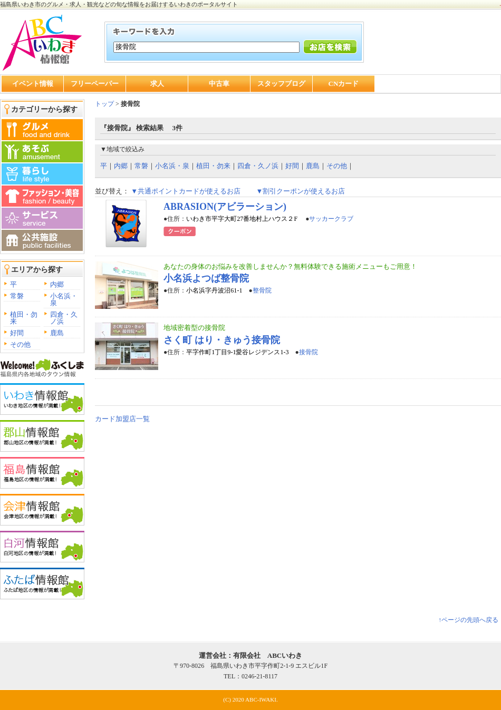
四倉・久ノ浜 (64, 317)
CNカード (344, 83)
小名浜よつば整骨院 (206, 278)
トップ (104, 104)
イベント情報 (32, 83)
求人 (157, 83)
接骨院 (308, 352)
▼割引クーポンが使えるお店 (300, 191)
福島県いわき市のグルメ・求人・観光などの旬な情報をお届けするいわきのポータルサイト (119, 4)
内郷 (57, 284)
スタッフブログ (281, 83)
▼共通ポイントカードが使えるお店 (185, 191)
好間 (17, 333)
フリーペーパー (95, 83)
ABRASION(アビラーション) (224, 206)
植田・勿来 (23, 317)
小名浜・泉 (64, 299)
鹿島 (57, 333)
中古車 (219, 83)
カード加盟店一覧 (122, 419)
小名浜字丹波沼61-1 (214, 290)
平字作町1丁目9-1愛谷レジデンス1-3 (237, 352)
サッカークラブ (331, 218)
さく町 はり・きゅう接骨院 (221, 340)
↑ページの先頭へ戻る (468, 620)
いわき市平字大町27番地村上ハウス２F (242, 218)
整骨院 (262, 290)
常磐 (17, 296)
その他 (20, 344)
